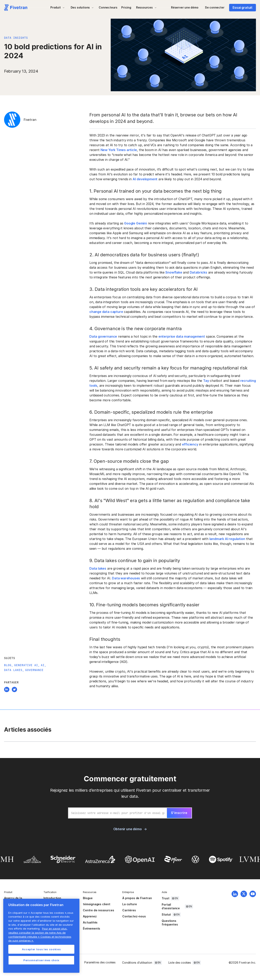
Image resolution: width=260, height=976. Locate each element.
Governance (34, 670)
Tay (206, 381)
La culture (129, 904)
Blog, (8, 665)
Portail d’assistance (171, 906)
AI (134, 179)
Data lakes (97, 568)
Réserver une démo (184, 7)
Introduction (52, 898)
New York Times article (119, 150)
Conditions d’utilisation (137, 962)
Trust (165, 898)
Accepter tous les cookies (41, 949)
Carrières (129, 910)
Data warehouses (126, 578)
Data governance (103, 336)
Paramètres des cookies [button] (100, 962)
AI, (43, 665)
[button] (57, 7)
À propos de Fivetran (137, 898)
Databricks (198, 272)
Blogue (88, 898)
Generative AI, (27, 665)
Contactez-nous (134, 916)
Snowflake (173, 272)
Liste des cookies (179, 962)
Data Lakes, (14, 670)
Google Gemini (135, 223)
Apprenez (89, 916)
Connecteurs (108, 7)
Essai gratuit (242, 7)
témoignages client (96, 904)
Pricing (126, 7)
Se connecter (214, 7)
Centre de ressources (98, 910)
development (147, 179)
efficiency (190, 444)
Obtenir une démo (127, 829)
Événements (91, 928)
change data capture (106, 312)
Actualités (90, 922)
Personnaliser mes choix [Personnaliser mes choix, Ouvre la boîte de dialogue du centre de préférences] (41, 960)
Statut (166, 914)
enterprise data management (181, 336)
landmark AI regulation (227, 539)
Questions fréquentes (170, 922)
